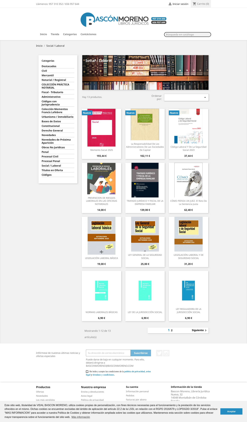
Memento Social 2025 (101, 149)
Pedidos (130, 395)
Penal (45, 152)
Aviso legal (86, 395)
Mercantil (48, 75)
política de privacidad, (134, 371)
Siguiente (200, 330)
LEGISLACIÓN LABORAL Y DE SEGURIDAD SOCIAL (188, 256)
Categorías (70, 34)
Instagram (166, 353)
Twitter (159, 353)
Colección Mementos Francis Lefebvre (55, 110)
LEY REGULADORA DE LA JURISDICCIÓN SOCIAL (188, 310)
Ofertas (40, 391)
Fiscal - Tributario (52, 92)
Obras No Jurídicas (53, 147)
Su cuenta (132, 387)
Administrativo (51, 96)
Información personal (137, 391)
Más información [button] (81, 417)
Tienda (55, 34)
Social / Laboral (51, 165)
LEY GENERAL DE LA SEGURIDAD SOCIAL (145, 256)
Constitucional (51, 126)
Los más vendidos (45, 399)
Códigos (47, 174)
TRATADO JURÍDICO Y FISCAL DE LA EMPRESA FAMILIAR (145, 202)
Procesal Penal (51, 161)
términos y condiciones (103, 375)
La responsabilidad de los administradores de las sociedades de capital (145, 147)
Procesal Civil (50, 156)
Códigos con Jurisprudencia (51, 103)
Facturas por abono (136, 399)
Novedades (49, 135)
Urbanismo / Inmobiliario (57, 117)
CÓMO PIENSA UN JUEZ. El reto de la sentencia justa (188, 202)
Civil (44, 70)
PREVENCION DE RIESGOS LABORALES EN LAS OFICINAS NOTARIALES (101, 201)
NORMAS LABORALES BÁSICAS (102, 312)
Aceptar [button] (231, 411)
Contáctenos (88, 34)
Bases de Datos (51, 121)
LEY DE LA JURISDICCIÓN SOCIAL (145, 312)
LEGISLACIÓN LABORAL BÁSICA (101, 258)
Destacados (49, 66)
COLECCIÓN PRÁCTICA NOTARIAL (55, 86)
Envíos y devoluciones (92, 391)
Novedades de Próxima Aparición (56, 141)
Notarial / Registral (54, 80)
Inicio (43, 34)
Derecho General (52, 130)
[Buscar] (187, 34)
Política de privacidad (92, 399)
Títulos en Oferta (52, 170)
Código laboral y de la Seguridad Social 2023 (188, 148)
